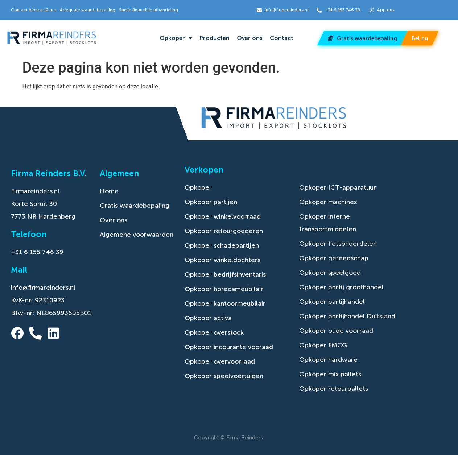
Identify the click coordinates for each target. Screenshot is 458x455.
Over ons (250, 38)
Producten (214, 38)
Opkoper (176, 38)
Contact (281, 38)
